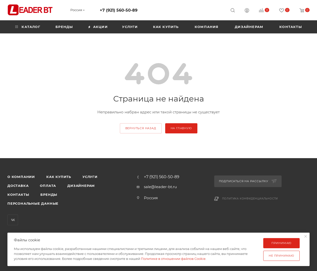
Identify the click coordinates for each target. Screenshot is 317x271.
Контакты (18, 195)
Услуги (90, 177)
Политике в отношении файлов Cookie (173, 259)
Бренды (48, 195)
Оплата (48, 186)
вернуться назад (140, 128)
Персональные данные (32, 203)
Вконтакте (12, 220)
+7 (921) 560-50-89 (118, 10)
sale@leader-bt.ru (160, 186)
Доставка (17, 186)
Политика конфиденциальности (250, 198)
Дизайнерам (81, 186)
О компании (21, 177)
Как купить (58, 177)
